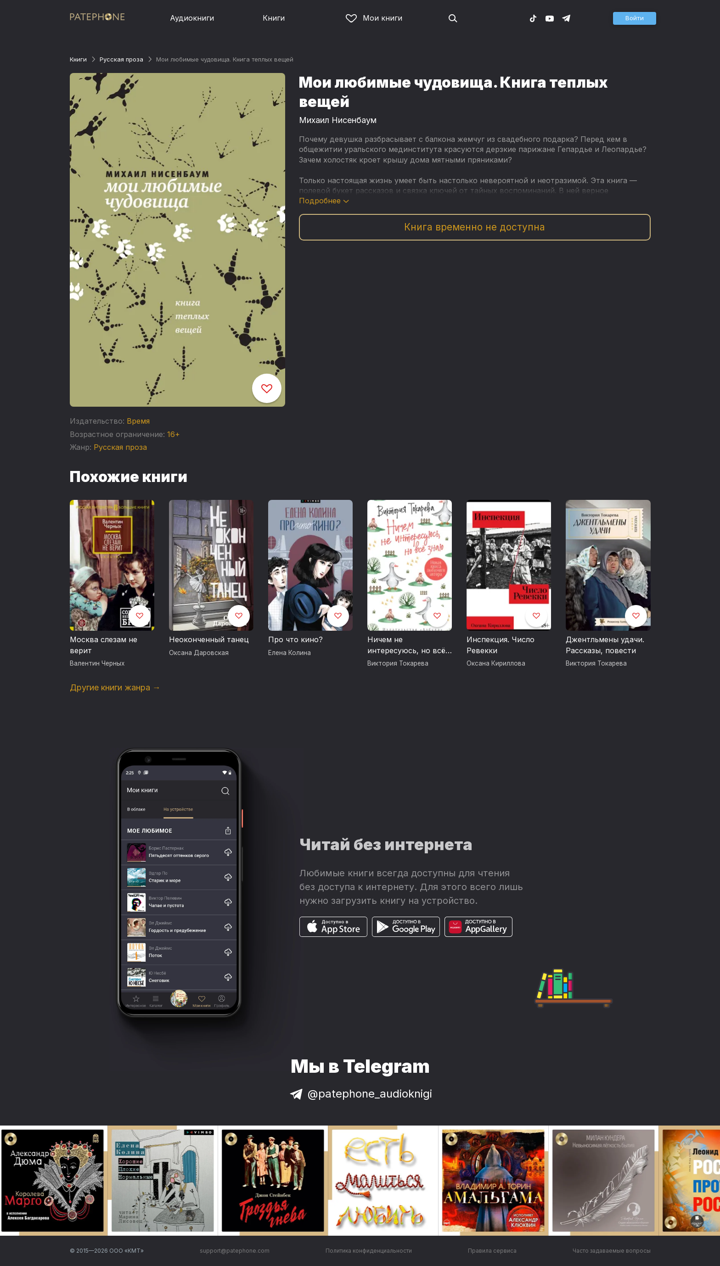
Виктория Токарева (397, 663)
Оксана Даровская (199, 652)
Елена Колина (289, 652)
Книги (274, 17)
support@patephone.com (235, 1250)
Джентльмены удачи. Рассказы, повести (605, 645)
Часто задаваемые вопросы (612, 1250)
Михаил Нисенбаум (338, 120)
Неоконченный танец (209, 639)
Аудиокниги (192, 17)
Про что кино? (295, 639)
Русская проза (121, 59)
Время (138, 421)
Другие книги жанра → (115, 687)
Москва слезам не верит (103, 645)
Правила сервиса (492, 1250)
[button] (634, 18)
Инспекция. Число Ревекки (500, 645)
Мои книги (374, 17)
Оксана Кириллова (496, 663)
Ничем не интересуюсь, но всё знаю (406, 645)
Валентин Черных (97, 663)
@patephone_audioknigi (360, 1093)
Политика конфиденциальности (369, 1250)
